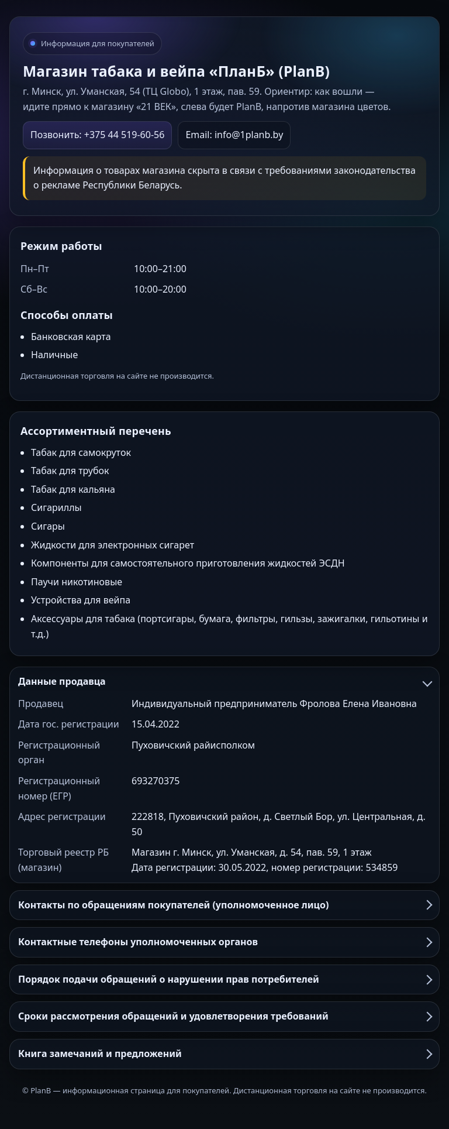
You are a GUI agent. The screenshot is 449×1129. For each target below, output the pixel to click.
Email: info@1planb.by (234, 134)
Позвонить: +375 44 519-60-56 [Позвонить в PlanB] (97, 134)
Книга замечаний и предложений (224, 1053)
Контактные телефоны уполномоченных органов (224, 941)
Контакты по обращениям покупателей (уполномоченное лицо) (224, 904)
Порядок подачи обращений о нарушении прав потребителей (224, 979)
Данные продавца (224, 681)
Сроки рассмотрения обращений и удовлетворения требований (224, 1016)
